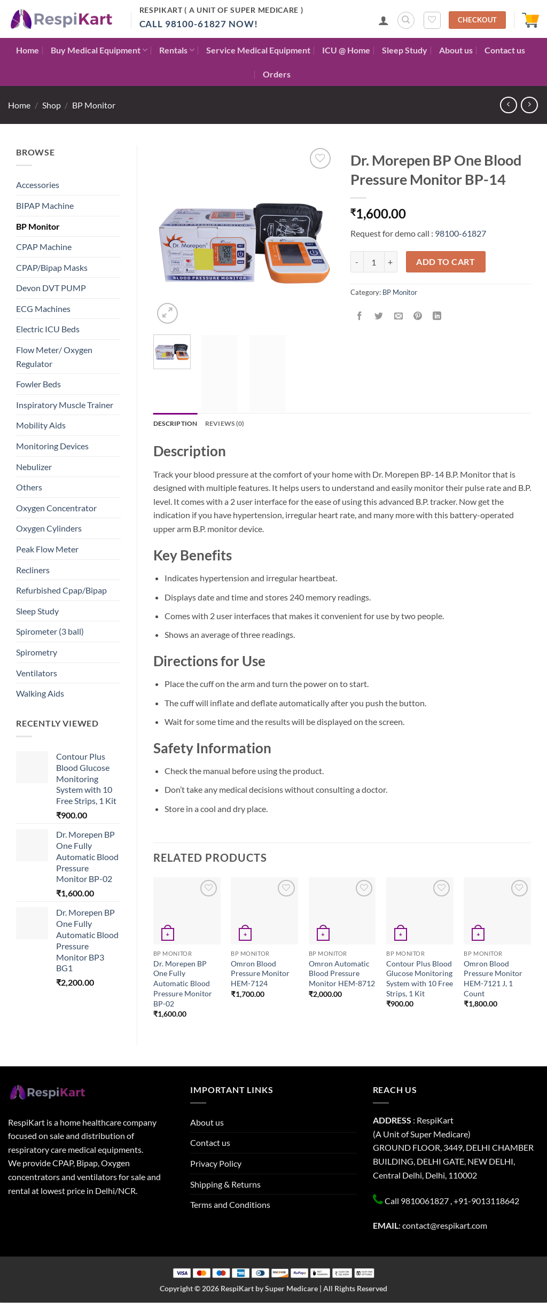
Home (27, 50)
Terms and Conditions (230, 1205)
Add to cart (445, 262)
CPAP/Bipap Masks (52, 267)
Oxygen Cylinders (49, 528)
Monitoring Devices (52, 446)
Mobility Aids (41, 425)
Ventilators (36, 673)
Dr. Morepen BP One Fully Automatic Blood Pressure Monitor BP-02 (182, 983)
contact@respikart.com (444, 1226)
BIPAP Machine (45, 205)
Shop (51, 105)
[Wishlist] (432, 20)
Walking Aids (40, 693)
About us (456, 50)
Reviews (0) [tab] (229, 423)
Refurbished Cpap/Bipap (61, 590)
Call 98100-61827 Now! (198, 23)
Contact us (505, 50)
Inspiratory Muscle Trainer (64, 405)
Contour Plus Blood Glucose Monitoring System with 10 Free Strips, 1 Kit (419, 978)
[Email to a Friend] (398, 316)
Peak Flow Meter (47, 549)
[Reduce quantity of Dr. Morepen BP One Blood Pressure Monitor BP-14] (356, 261)
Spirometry (36, 652)
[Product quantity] (374, 261)
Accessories (37, 185)
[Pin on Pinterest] (417, 316)
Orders (277, 74)
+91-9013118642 (486, 1201)
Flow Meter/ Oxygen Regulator (54, 357)
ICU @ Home (346, 50)
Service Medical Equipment (258, 50)
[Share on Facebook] (360, 316)
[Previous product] (529, 105)
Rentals (176, 50)
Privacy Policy (215, 1164)
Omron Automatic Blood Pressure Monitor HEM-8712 (342, 973)
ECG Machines (43, 308)
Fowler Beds (38, 384)
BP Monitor (93, 105)
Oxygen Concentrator (56, 508)
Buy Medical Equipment (99, 50)
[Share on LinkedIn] (437, 316)
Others (29, 487)
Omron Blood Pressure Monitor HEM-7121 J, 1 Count (493, 978)
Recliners (33, 570)
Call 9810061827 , (418, 1201)
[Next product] (508, 105)
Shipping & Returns (225, 1184)
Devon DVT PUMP (51, 288)
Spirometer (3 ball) (50, 631)
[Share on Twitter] (379, 316)
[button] (383, 20)
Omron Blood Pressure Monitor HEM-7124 (260, 973)
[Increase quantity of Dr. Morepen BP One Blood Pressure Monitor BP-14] (391, 261)
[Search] (406, 20)
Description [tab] (177, 423)
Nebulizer (34, 467)
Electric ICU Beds (48, 329)
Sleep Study (404, 50)
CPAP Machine (44, 246)
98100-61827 (460, 233)
